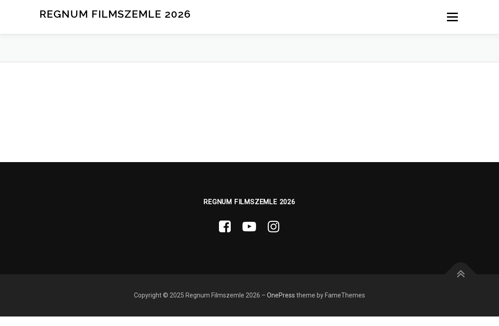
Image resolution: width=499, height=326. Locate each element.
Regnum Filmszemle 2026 (115, 14)
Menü (452, 16)
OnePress (281, 295)
